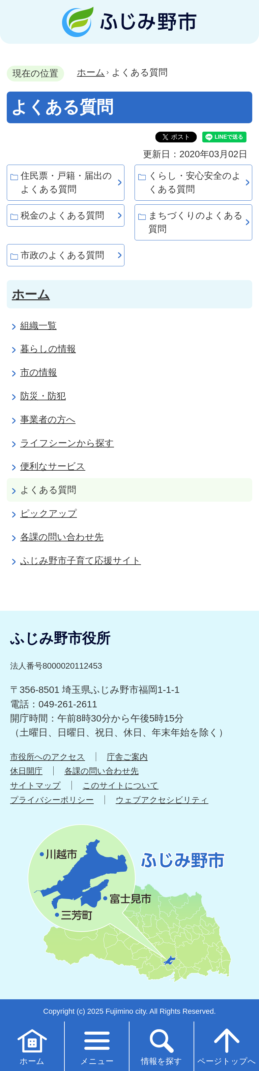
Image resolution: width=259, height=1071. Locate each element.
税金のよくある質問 (62, 215)
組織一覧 (38, 325)
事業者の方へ (48, 419)
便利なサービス (52, 466)
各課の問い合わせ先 (62, 537)
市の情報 (38, 372)
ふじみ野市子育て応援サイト (80, 560)
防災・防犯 (43, 396)
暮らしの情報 (48, 348)
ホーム (91, 72)
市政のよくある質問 (62, 255)
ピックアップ (48, 513)
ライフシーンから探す (67, 443)
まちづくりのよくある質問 (195, 222)
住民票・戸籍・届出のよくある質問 (66, 182)
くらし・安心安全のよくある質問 (194, 182)
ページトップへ (226, 1046)
